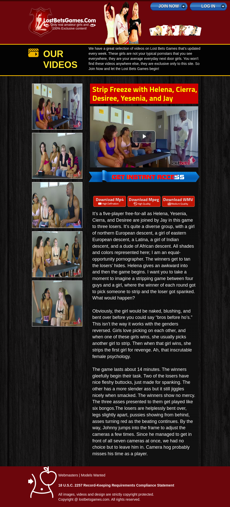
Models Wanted (93, 475)
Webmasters (68, 475)
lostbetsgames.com (94, 499)
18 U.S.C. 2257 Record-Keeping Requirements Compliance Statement (116, 485)
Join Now (169, 6)
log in (208, 6)
